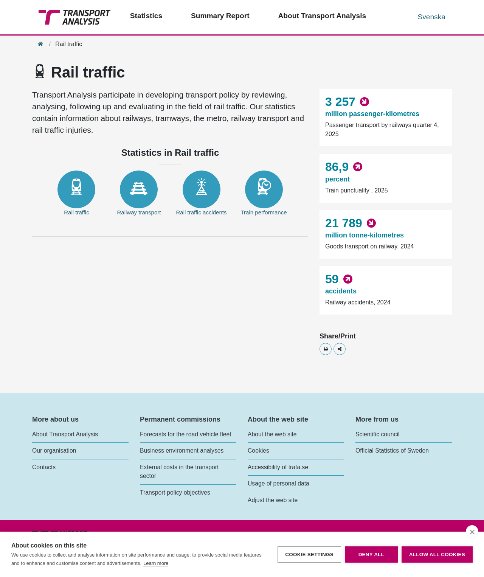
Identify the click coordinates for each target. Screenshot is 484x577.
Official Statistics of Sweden (392, 450)
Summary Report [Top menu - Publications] (220, 16)
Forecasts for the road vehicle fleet (185, 434)
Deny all (371, 554)
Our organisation (54, 450)
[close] (472, 531)
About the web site (272, 434)
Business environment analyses (182, 450)
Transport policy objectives (175, 492)
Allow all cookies (437, 554)
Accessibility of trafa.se (278, 467)
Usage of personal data (278, 483)
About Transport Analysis (65, 434)
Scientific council (377, 434)
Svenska (431, 17)
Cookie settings (309, 554)
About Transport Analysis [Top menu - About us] (322, 16)
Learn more (155, 563)
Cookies (258, 450)
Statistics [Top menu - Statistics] (146, 16)
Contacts (44, 467)
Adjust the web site (273, 500)
